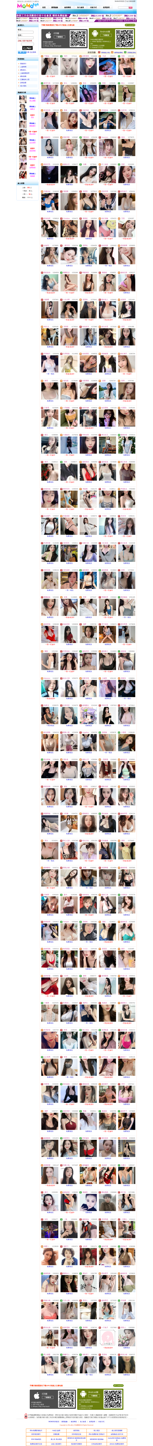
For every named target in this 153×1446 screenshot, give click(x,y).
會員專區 (74, 1422)
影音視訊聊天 (36, 1434)
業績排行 (23, 64)
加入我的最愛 (130, 1)
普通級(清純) (131, 52)
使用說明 (92, 1422)
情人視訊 (97, 1430)
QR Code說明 (130, 25)
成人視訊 (23, 86)
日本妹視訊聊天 (96, 1444)
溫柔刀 (32, 109)
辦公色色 (32, 134)
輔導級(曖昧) (118, 52)
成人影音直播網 (117, 1430)
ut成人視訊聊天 (56, 1444)
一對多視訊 (50, 725)
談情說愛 (23, 83)
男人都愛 (32, 100)
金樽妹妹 (32, 167)
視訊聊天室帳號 (76, 1444)
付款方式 (101, 1422)
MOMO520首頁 (54, 1422)
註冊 (27, 52)
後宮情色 (76, 1430)
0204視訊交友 (76, 1434)
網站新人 (23, 70)
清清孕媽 (32, 151)
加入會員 (83, 1422)
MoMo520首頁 (120, 1)
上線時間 (23, 67)
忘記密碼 (33, 52)
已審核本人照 (24, 79)
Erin (32, 117)
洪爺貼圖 (56, 1434)
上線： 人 (27, 187)
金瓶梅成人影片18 (117, 1434)
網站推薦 (23, 76)
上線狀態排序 (24, 73)
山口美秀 (32, 142)
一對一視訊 (108, 266)
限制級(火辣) (105, 52)
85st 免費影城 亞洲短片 (97, 1434)
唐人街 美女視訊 (56, 1439)
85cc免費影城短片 (36, 1430)
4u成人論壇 (56, 1430)
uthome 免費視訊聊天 (117, 1444)
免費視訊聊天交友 (36, 1444)
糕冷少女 (32, 159)
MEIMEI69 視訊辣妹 (96, 1439)
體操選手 (32, 126)
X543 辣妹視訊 (36, 1439)
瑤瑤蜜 (32, 176)
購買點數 (64, 1422)
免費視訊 (69, 130)
